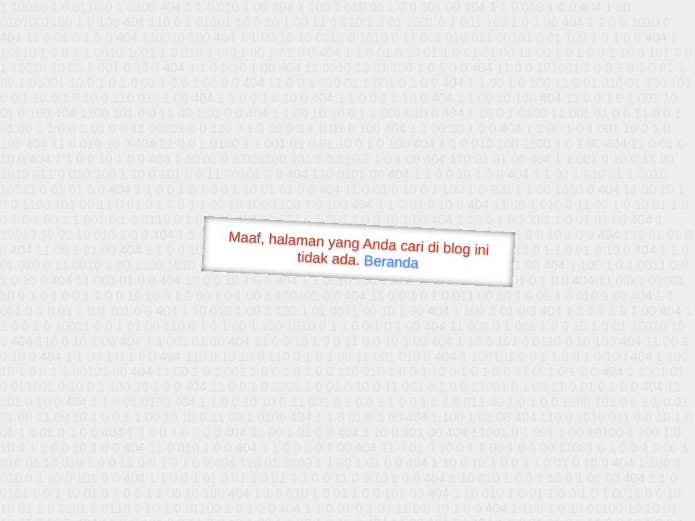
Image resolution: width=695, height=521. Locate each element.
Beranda (391, 261)
